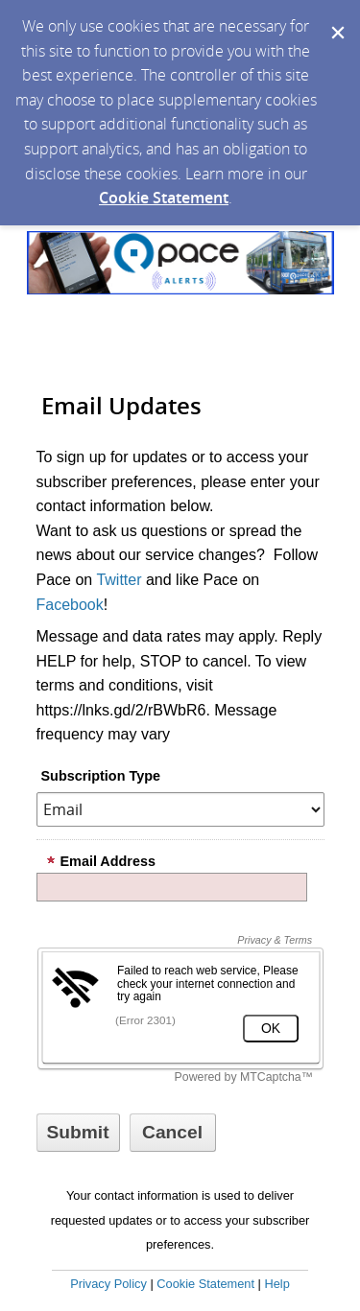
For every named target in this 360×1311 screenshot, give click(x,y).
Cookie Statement (163, 197)
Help (276, 1283)
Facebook (70, 605)
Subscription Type (100, 776)
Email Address (101, 861)
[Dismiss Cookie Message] (336, 18)
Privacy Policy (108, 1283)
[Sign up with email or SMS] (78, 1132)
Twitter (118, 580)
